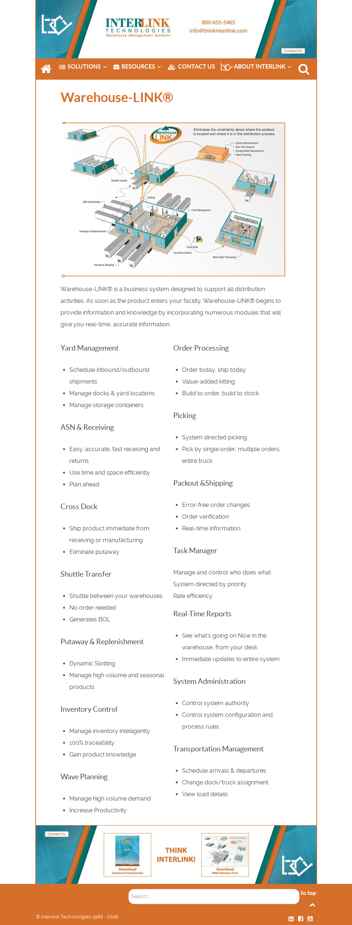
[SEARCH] (305, 69)
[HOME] (47, 69)
